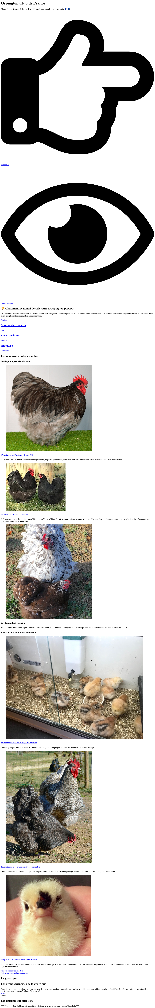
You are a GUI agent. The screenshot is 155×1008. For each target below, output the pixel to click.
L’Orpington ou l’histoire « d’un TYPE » (18, 455)
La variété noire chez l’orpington (14, 514)
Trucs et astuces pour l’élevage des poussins (19, 743)
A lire (3, 993)
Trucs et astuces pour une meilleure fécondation (20, 867)
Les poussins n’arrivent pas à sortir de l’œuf (19, 960)
